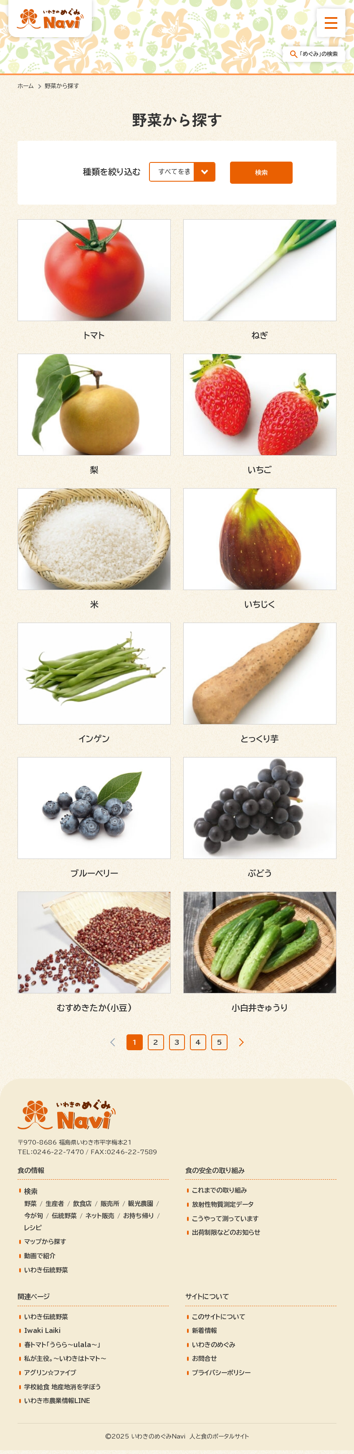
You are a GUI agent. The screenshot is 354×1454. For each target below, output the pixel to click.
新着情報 (204, 1335)
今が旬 (33, 1219)
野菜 (30, 1208)
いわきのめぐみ (213, 1348)
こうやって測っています (225, 1222)
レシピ (33, 1232)
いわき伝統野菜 (46, 1274)
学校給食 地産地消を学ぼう (62, 1391)
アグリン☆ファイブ (50, 1376)
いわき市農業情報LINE (57, 1405)
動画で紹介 (40, 1259)
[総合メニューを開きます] (331, 23)
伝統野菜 (64, 1219)
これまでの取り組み (219, 1194)
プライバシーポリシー (221, 1376)
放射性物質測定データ (223, 1208)
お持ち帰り (138, 1219)
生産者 (55, 1208)
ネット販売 (100, 1219)
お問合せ (204, 1363)
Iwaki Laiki (42, 1335)
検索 (261, 173)
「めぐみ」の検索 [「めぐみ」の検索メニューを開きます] (314, 54)
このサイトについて (218, 1320)
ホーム (26, 86)
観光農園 (140, 1208)
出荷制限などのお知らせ (226, 1237)
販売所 (110, 1208)
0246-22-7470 (58, 1156)
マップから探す (45, 1246)
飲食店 (82, 1208)
